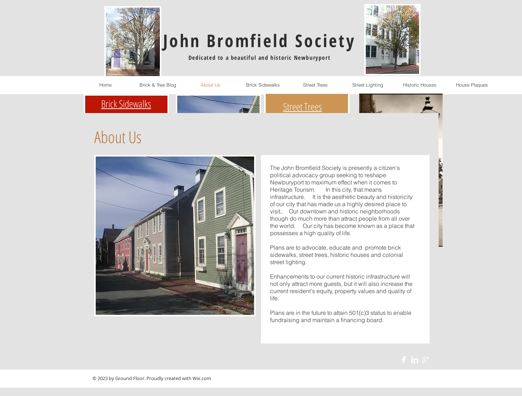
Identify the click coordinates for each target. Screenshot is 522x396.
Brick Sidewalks (126, 104)
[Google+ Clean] (425, 359)
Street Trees (302, 106)
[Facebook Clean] (403, 359)
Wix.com (201, 378)
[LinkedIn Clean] (414, 359)
